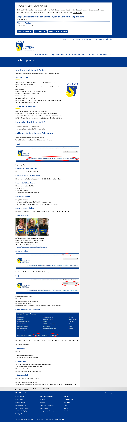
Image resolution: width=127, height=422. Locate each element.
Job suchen (90, 54)
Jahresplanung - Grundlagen (48, 411)
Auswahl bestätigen (25, 32)
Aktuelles (42, 402)
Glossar (66, 408)
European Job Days (21, 402)
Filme (65, 405)
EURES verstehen (78, 54)
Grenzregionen (44, 408)
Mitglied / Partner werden (60, 54)
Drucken (27, 393)
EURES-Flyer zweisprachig (47, 405)
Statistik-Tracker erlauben (27, 26)
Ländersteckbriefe (21, 405)
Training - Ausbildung (21, 414)
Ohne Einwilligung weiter (57, 32)
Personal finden (102, 54)
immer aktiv (23, 19)
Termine (42, 414)
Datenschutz (78, 12)
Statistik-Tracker (24, 23)
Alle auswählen (40, 32)
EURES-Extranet (100, 39)
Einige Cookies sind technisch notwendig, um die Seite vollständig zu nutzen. (51, 16)
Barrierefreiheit (59, 419)
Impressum (40, 419)
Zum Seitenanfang (106, 393)
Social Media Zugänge (22, 411)
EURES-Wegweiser (87, 39)
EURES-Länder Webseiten (23, 408)
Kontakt (78, 39)
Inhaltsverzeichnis (68, 39)
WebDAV (42, 399)
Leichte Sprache (24, 389)
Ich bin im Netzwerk (41, 54)
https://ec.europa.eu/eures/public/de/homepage (32, 247)
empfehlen (36, 393)
